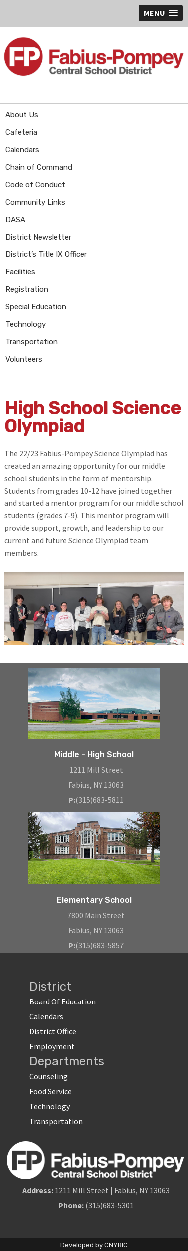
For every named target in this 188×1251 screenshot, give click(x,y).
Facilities (20, 271)
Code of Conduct (35, 184)
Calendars (22, 149)
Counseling (48, 1076)
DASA (15, 219)
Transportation (31, 341)
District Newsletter (38, 237)
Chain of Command (38, 167)
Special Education (35, 306)
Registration (26, 289)
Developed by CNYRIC (94, 1245)
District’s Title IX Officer (46, 254)
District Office (52, 1031)
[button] (161, 13)
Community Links (35, 202)
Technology (25, 324)
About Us (21, 114)
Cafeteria (21, 132)
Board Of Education (62, 1001)
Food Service (50, 1091)
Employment (52, 1046)
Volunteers (23, 359)
